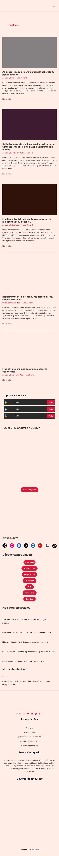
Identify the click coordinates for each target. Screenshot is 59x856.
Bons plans (29, 593)
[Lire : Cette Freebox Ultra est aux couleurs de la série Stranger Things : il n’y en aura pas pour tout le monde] (29, 125)
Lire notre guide (29, 490)
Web (21, 375)
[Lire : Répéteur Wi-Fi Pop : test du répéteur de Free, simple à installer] (29, 274)
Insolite (13, 153)
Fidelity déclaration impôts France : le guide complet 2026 (25, 642)
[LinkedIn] (32, 714)
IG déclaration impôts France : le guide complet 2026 (23, 661)
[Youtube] (28, 714)
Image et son (29, 575)
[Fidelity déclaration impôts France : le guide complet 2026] (2, 637)
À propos (29, 728)
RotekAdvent (15, 225)
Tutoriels (29, 599)
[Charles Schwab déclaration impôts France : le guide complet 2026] (2, 647)
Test (18, 303)
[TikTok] (39, 714)
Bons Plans (14, 375)
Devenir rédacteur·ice (29, 746)
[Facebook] (20, 714)
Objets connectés (9, 303)
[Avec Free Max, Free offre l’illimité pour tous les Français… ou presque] (2, 614)
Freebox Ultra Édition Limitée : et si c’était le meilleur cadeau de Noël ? (26, 220)
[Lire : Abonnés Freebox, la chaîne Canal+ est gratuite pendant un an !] (29, 52)
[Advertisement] (29, 515)
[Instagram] (17, 714)
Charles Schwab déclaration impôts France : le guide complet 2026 (28, 652)
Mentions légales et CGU (29, 741)
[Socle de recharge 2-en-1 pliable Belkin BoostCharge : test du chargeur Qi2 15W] (2, 676)
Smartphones (29, 568)
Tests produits (29, 562)
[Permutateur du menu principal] (53, 5)
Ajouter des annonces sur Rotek (29, 737)
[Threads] (36, 714)
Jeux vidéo (29, 581)
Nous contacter (29, 732)
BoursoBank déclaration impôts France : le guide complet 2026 (26, 632)
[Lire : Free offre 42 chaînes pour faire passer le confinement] (29, 349)
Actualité (5, 78)
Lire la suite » (7, 99)
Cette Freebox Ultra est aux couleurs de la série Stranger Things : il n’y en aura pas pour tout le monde (28, 147)
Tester (51, 402)
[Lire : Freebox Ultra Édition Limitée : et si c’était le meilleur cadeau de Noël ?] (29, 199)
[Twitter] (24, 714)
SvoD (12, 78)
